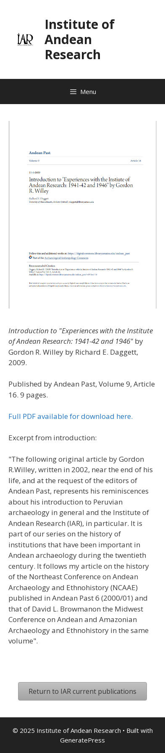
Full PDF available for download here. (70, 416)
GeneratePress (82, 740)
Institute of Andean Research (80, 39)
